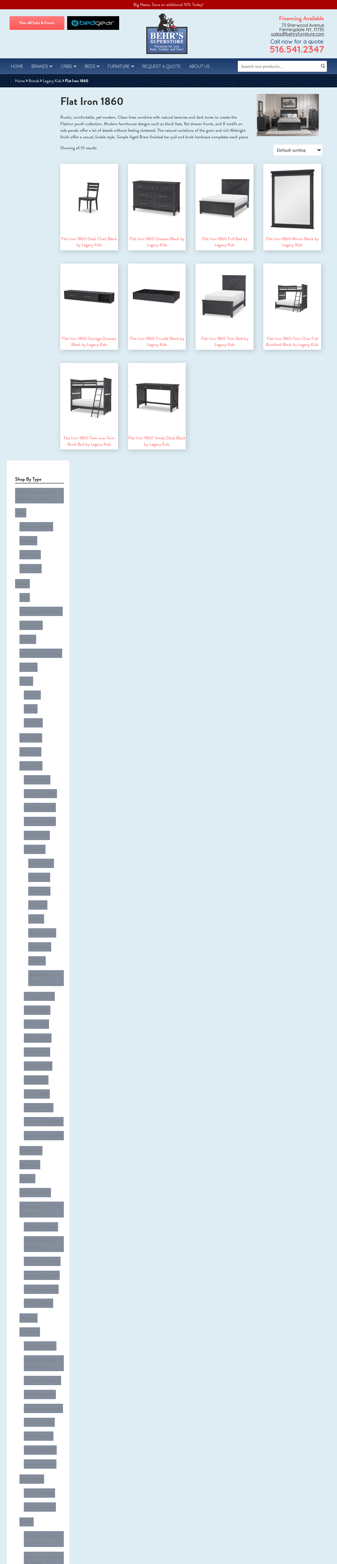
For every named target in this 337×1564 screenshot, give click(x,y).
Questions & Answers (30, 1477)
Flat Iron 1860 (36, 502)
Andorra (31, 263)
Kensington (29, 304)
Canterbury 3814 (38, 343)
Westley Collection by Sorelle (42, 1022)
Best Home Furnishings (39, 234)
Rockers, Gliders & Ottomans (35, 1365)
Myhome (27, 698)
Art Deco (32, 283)
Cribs (66, 66)
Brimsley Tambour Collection (39, 731)
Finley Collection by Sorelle (41, 891)
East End (27, 243)
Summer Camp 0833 (42, 571)
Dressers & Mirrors (35, 1323)
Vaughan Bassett (33, 1047)
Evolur (24, 253)
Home (17, 66)
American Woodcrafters (39, 204)
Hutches (26, 1333)
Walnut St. (28, 1107)
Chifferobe (28, 1303)
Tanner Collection (39, 803)
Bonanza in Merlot (39, 1076)
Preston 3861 (35, 541)
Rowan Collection (39, 1176)
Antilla (29, 273)
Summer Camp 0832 (42, 561)
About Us (199, 66)
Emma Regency (37, 784)
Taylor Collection (38, 1186)
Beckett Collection (39, 631)
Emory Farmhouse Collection (39, 644)
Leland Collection (38, 1156)
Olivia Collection (38, 1166)
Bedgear (26, 224)
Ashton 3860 (36, 323)
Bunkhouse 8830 (39, 333)
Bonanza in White (39, 1086)
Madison (35, 452)
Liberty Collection (39, 793)
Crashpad (36, 412)
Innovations (29, 294)
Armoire (26, 1264)
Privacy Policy (24, 1487)
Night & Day (30, 814)
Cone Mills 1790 (38, 472)
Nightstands (29, 1342)
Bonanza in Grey (38, 1066)
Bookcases (28, 1273)
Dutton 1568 (35, 492)
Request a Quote (161, 66)
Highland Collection (41, 1146)
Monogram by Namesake (40, 621)
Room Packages (29, 1390)
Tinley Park (28, 1037)
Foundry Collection (40, 1136)
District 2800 (36, 482)
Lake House (38, 442)
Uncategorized (27, 1430)
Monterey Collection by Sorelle (41, 907)
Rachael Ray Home (45, 462)
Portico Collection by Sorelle (42, 924)
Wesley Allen (30, 1117)
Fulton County (40, 432)
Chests (25, 1293)
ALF (23, 194)
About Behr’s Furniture (31, 1526)
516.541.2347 (297, 49)
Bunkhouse (37, 392)
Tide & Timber (36, 1096)
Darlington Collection (42, 764)
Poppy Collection (38, 834)
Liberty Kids (29, 582)
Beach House (39, 383)
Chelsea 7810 (35, 363)
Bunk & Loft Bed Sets (38, 1399)
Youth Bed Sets (32, 1419)
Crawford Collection (41, 744)
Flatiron (34, 422)
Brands (40, 66)
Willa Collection (37, 687)
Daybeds (27, 154)
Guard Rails (29, 1243)
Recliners (27, 1352)
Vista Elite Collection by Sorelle (41, 1006)
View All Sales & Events (37, 23)
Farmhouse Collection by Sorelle (42, 874)
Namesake (28, 708)
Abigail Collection (39, 718)
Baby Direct (29, 214)
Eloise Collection (38, 774)
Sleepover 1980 (37, 551)
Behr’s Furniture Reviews (32, 1536)
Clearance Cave (28, 1197)
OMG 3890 (35, 532)
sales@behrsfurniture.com (297, 34)
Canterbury (38, 402)
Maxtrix (26, 602)
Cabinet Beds (30, 1283)
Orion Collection (38, 824)
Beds (90, 66)
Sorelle (25, 845)
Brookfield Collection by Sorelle (42, 858)
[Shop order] (297, 156)
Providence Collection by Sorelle (42, 957)
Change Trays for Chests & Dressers (40, 1229)
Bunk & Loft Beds (34, 144)
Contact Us (22, 1497)
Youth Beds (29, 173)
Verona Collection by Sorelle (42, 989)
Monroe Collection (40, 677)
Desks (24, 1313)
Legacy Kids (52, 81)
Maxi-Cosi (28, 592)
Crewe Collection (38, 754)
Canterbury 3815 (38, 353)
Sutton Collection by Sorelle (41, 973)
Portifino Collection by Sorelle (43, 940)
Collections (33, 373)
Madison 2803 (37, 522)
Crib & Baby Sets (34, 1409)
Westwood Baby (33, 1127)
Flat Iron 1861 (35, 512)
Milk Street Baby (33, 612)
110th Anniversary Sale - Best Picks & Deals (36, 121)
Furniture (119, 66)
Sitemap (193, 1556)
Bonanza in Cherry (40, 1056)
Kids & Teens (26, 1380)
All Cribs (26, 1216)
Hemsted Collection (41, 658)
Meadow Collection (40, 667)
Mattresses (28, 164)
